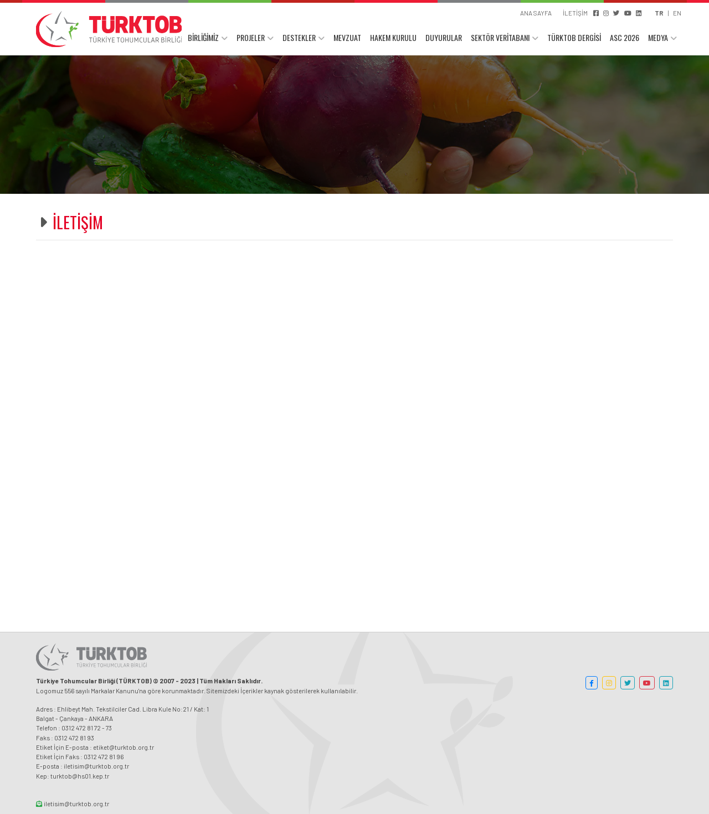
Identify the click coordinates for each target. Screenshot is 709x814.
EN (677, 13)
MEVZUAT (347, 37)
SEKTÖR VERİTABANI (500, 37)
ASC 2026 (624, 37)
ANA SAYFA (536, 13)
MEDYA (658, 37)
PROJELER (251, 37)
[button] (591, 682)
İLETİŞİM (575, 13)
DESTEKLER (299, 37)
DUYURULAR (443, 37)
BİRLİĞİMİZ (203, 37)
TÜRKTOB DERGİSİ (574, 37)
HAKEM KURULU (393, 37)
